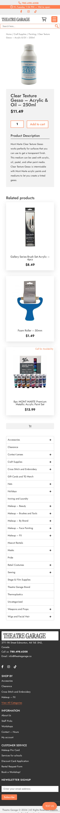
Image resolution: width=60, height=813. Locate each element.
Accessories (31, 439)
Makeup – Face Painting (31, 528)
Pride (10, 557)
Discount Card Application (15, 761)
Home (9, 34)
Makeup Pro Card (11, 750)
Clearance (13, 447)
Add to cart (37, 124)
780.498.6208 (28, 3)
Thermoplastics (15, 594)
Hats (31, 484)
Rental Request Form (12, 766)
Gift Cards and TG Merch (20, 476)
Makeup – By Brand (31, 520)
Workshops (7, 726)
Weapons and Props (31, 609)
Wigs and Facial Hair (31, 616)
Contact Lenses (31, 454)
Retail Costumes (31, 565)
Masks (31, 550)
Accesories (7, 681)
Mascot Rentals (15, 543)
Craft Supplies (20, 34)
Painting (32, 34)
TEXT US (49, 806)
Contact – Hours (10, 732)
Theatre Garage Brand (19, 587)
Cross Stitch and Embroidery (31, 469)
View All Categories (12, 702)
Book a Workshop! (11, 772)
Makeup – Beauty (31, 506)
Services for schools (12, 755)
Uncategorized (15, 601)
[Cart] (30, 426)
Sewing (31, 572)
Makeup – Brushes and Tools (31, 513)
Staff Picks (7, 721)
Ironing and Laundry (18, 498)
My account (7, 737)
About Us (6, 715)
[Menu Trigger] (54, 19)
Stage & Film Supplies (19, 579)
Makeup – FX (31, 535)
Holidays (31, 491)
